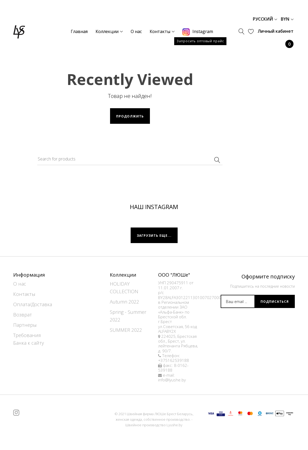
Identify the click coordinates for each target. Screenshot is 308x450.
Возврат (22, 314)
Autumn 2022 (124, 302)
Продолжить (130, 116)
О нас (19, 284)
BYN (287, 19)
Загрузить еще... (154, 235)
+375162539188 (173, 360)
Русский (265, 19)
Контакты (24, 294)
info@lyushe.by (172, 380)
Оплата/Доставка (32, 304)
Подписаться (274, 301)
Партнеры (25, 325)
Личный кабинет (275, 31)
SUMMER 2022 (126, 330)
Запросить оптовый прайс (200, 41)
